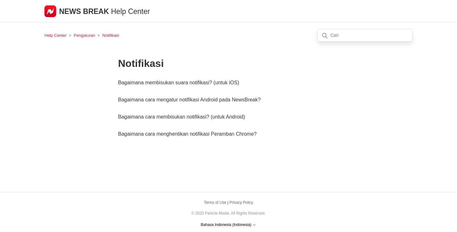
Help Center (55, 35)
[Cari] (365, 35)
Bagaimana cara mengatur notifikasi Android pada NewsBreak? (189, 99)
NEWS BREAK (85, 11)
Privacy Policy (241, 202)
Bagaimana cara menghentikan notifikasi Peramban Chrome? (187, 134)
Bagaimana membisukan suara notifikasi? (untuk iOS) (178, 82)
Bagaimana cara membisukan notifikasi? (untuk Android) (181, 116)
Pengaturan (84, 35)
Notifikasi (110, 35)
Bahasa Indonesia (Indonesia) (228, 225)
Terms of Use (215, 202)
